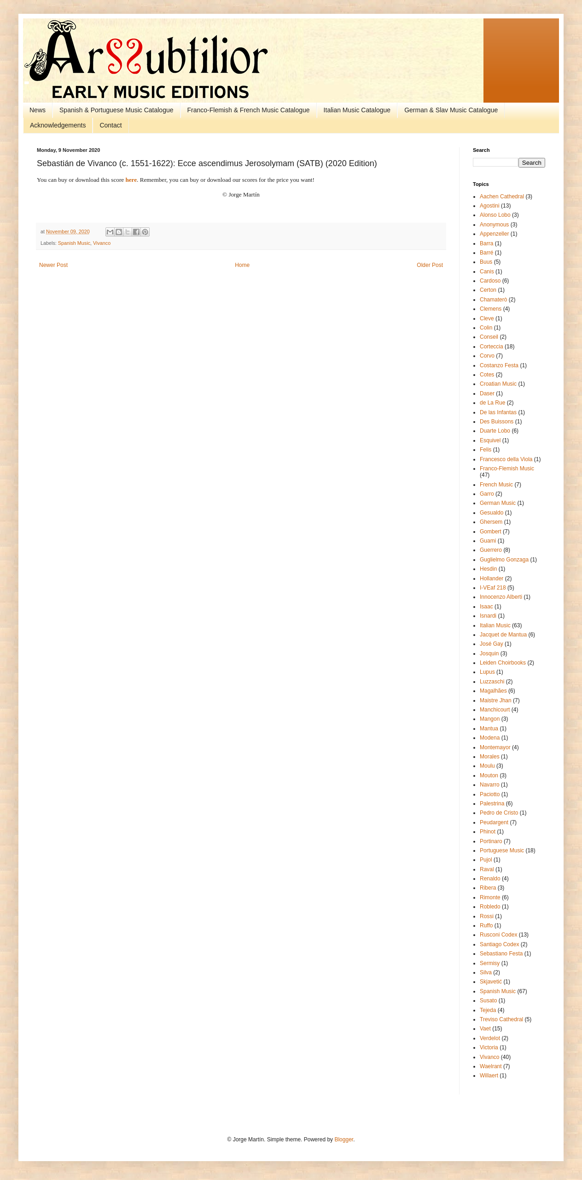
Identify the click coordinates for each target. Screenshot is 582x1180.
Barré (486, 252)
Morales (490, 756)
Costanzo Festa (499, 365)
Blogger (343, 1139)
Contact (110, 125)
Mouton (489, 775)
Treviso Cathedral (501, 1019)
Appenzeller (494, 234)
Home (242, 265)
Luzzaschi (492, 681)
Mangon (490, 719)
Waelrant (491, 1066)
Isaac (486, 606)
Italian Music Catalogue (357, 110)
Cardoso (490, 281)
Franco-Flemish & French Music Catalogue (248, 110)
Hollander (491, 578)
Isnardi (488, 616)
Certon (488, 290)
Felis (485, 449)
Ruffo (486, 925)
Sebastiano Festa (501, 953)
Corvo (487, 356)
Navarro (490, 784)
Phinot (487, 831)
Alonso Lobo (495, 215)
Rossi (487, 916)
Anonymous (494, 224)
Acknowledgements (58, 125)
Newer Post (53, 265)
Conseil (489, 337)
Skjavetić (491, 981)
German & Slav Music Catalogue (451, 110)
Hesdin (488, 569)
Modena (490, 738)
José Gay (491, 644)
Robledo (490, 906)
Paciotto (490, 794)
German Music (498, 503)
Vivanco (102, 243)
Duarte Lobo (495, 431)
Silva (486, 972)
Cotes (487, 374)
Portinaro (491, 841)
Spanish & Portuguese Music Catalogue (116, 110)
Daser (487, 393)
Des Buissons (496, 421)
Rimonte (490, 897)
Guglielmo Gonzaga (504, 559)
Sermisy (490, 963)
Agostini (490, 205)
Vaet (485, 1028)
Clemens (490, 309)
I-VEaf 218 (493, 587)
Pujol (486, 859)
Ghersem (491, 522)
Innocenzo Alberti (501, 597)
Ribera (488, 888)
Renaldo (490, 878)
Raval (487, 869)
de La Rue (492, 402)
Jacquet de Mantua (503, 634)
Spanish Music (74, 243)
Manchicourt (495, 709)
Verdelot (490, 1038)
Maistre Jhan (496, 700)
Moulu (487, 766)
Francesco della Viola (506, 459)
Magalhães (493, 691)
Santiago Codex (499, 944)
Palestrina (492, 803)
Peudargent (494, 822)
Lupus (487, 672)
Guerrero (491, 550)
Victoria (489, 1047)
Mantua (489, 728)
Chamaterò (493, 299)
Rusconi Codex (498, 934)
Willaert (489, 1075)
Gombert (490, 531)
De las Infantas (498, 412)
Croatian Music (498, 384)
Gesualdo (491, 512)
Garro (487, 494)
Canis (487, 271)
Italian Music (495, 625)
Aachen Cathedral (502, 196)
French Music (496, 484)
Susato (488, 1000)
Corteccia (491, 346)
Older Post (430, 265)
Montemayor (495, 747)
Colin (486, 327)
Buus (486, 262)
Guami (488, 541)
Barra (486, 243)
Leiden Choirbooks (503, 662)
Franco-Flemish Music (507, 468)
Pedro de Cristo (499, 813)
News (37, 110)
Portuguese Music (502, 850)
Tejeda (488, 1010)
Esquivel (490, 440)
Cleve (487, 318)
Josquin (489, 653)
